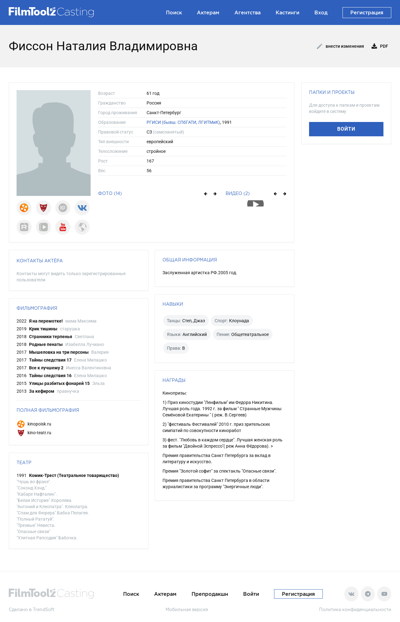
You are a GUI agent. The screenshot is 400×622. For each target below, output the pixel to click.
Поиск (174, 12)
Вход (321, 12)
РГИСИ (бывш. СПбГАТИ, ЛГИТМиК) (183, 122)
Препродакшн (210, 594)
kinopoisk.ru (34, 423)
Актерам (208, 12)
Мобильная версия (187, 609)
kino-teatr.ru (34, 432)
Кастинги (287, 12)
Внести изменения (340, 46)
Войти (346, 129)
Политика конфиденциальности (355, 609)
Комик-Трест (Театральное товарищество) (74, 475)
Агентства (247, 12)
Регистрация (366, 12)
